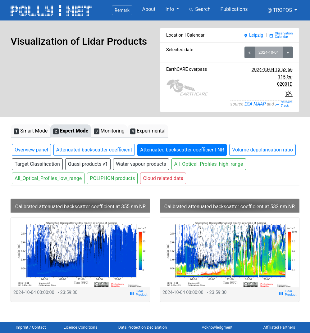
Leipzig (253, 35)
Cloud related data (163, 178)
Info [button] (170, 9)
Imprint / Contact (31, 327)
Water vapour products (141, 164)
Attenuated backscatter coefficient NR (182, 150)
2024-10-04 (268, 52)
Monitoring (109, 131)
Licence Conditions (81, 327)
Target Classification (37, 164)
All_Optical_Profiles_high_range (208, 164)
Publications (234, 9)
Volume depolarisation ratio (262, 150)
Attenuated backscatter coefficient (94, 150)
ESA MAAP (255, 104)
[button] (282, 10)
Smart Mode (31, 131)
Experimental (148, 131)
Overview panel (31, 150)
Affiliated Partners (279, 327)
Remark (122, 10)
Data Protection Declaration (142, 327)
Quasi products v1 (88, 164)
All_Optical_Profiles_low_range (48, 178)
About (149, 9)
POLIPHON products (112, 178)
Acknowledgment (217, 327)
